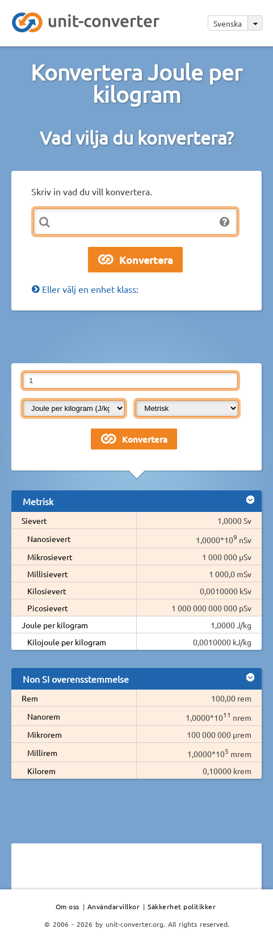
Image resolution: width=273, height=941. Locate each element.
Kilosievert (46, 591)
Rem (30, 698)
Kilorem (41, 771)
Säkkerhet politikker (182, 906)
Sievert (34, 520)
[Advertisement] (142, 336)
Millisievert (47, 574)
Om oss (67, 906)
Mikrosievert (50, 557)
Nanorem (43, 716)
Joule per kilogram (55, 625)
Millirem (42, 752)
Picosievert (47, 608)
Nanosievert (49, 538)
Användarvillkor (113, 906)
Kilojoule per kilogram (66, 642)
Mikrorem (44, 734)
